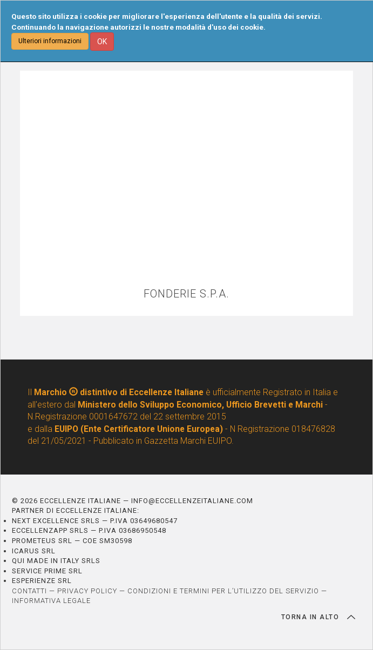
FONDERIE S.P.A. (186, 294)
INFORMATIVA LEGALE (51, 601)
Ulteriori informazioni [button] (50, 41)
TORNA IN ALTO (318, 617)
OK (102, 41)
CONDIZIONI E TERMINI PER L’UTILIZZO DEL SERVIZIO (223, 591)
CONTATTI (29, 591)
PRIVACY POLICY (87, 591)
